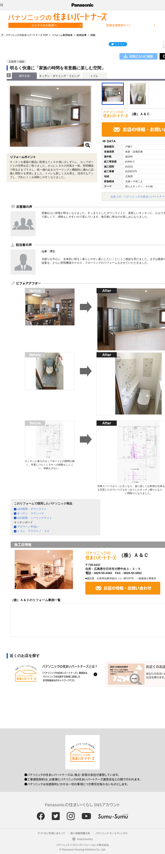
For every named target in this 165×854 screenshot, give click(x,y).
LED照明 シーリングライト (34, 517)
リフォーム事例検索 (62, 35)
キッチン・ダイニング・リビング (59, 75)
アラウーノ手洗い (28, 526)
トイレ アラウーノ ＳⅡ (33, 531)
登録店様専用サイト (118, 25)
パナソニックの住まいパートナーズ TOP (27, 35)
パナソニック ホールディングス (111, 833)
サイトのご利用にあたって (51, 833)
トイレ (94, 75)
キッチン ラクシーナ (30, 513)
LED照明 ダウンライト (32, 509)
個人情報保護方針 (80, 833)
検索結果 (81, 35)
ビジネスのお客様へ (44, 25)
